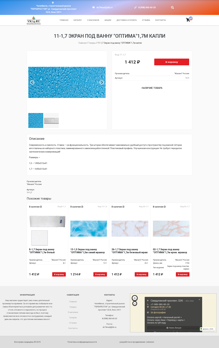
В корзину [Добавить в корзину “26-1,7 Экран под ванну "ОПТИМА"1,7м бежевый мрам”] (141, 274)
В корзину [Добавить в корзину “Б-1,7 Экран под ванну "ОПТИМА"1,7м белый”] (59, 274)
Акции (107, 20)
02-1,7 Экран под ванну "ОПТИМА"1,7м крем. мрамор (170, 251)
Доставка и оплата (127, 20)
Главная (64, 20)
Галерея (73, 317)
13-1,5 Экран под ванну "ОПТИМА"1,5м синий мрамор (87, 251)
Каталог (78, 20)
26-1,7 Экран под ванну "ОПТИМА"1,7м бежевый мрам (130, 251)
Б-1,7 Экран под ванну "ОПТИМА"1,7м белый (42, 251)
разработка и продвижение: (137, 342)
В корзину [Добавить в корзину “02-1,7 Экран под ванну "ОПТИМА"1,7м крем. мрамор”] (183, 274)
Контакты (160, 20)
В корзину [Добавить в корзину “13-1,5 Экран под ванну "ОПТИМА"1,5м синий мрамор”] (100, 274)
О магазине (93, 20)
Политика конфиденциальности (82, 342)
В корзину (171, 62)
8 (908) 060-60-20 (147, 7)
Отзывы (146, 20)
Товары (73, 307)
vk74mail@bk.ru (104, 7)
